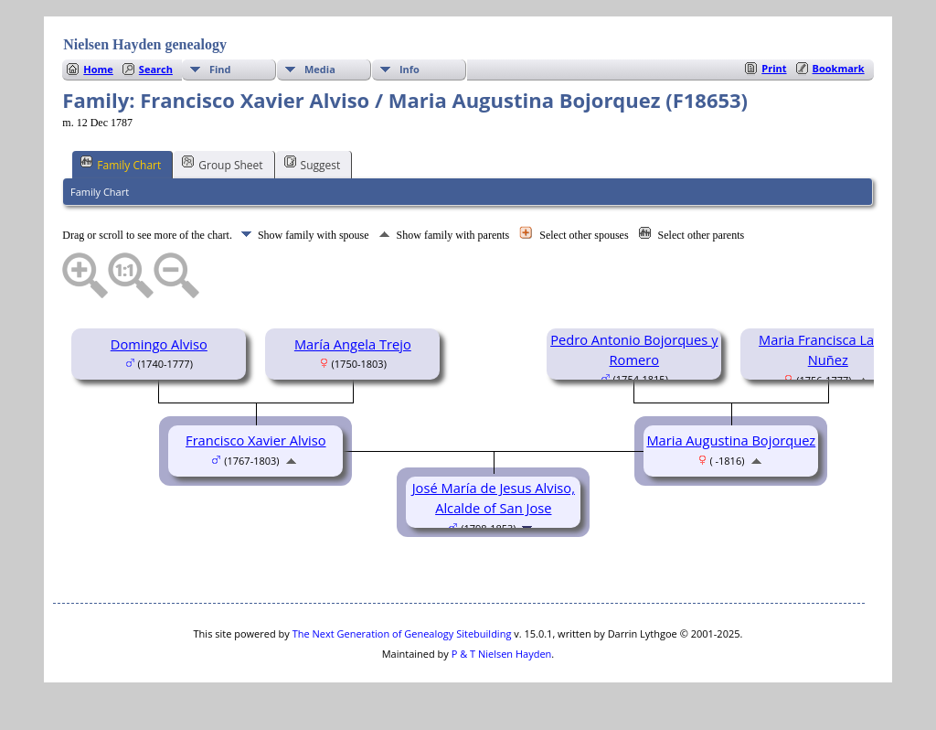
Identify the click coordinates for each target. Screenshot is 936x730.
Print (773, 68)
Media (319, 69)
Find (220, 69)
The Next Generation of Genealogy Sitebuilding (402, 633)
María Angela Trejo (352, 344)
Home (98, 69)
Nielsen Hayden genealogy (145, 44)
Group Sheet (222, 164)
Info (409, 69)
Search (156, 69)
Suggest (312, 164)
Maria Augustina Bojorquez (730, 440)
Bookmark (839, 68)
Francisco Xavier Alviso (255, 440)
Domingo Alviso (159, 344)
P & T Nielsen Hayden (502, 653)
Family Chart (120, 164)
